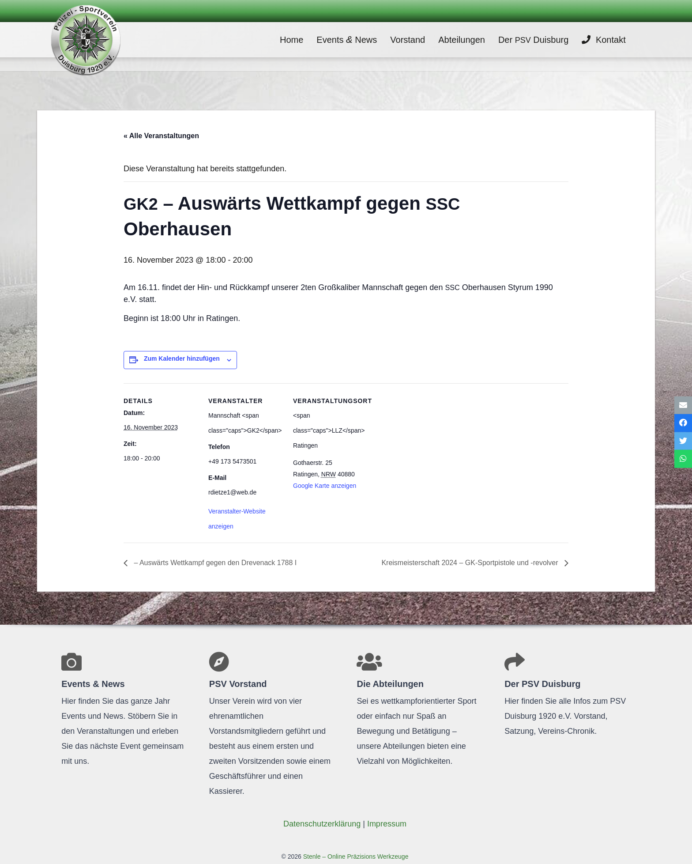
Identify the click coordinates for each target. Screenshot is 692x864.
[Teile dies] (683, 423)
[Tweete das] (683, 441)
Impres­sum (386, 823)
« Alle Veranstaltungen (161, 136)
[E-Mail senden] (683, 405)
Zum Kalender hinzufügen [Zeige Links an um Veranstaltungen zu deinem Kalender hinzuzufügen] (182, 358)
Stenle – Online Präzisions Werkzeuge (355, 856)
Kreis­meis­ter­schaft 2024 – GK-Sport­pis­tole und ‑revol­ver (470, 562)
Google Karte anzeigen (324, 485)
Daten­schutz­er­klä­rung (322, 823)
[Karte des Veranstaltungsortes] (424, 443)
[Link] (90, 39)
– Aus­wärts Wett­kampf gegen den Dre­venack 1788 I (214, 562)
